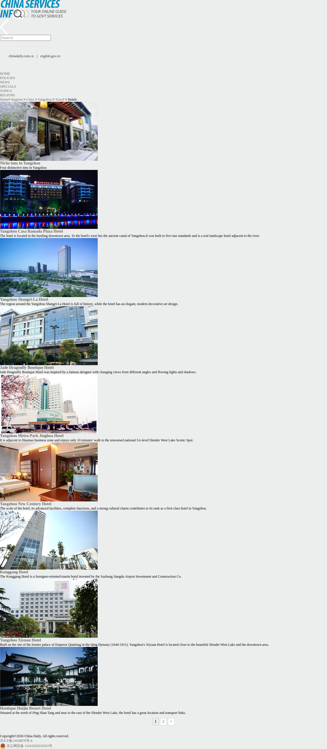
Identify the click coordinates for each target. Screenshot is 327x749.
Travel (59, 99)
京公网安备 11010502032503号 (29, 746)
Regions (7, 95)
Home (5, 74)
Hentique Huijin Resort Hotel (25, 708)
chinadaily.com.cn (21, 56)
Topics (6, 91)
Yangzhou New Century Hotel (25, 503)
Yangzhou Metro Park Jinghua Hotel (32, 435)
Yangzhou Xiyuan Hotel (20, 640)
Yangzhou (45, 99)
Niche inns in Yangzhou (20, 163)
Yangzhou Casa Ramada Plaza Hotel (31, 231)
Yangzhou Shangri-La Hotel (24, 299)
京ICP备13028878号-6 (16, 741)
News (5, 82)
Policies (7, 78)
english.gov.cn (50, 56)
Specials (8, 87)
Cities (30, 99)
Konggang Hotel (14, 572)
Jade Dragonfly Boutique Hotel (27, 367)
